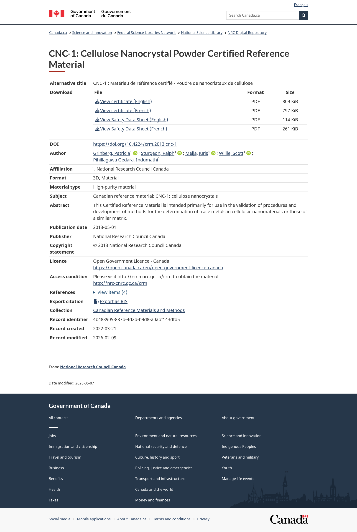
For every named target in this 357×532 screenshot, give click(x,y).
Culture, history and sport (157, 457)
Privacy (203, 519)
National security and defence (161, 446)
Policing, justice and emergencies (164, 467)
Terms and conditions (172, 519)
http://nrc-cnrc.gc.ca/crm (120, 283)
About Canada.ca (131, 519)
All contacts (59, 417)
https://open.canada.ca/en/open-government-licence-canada (158, 268)
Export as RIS (111, 301)
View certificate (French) (123, 110)
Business (56, 467)
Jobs (52, 435)
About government (238, 417)
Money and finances (152, 500)
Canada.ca (58, 32)
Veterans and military (240, 457)
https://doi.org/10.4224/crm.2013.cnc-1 (135, 144)
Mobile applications (94, 519)
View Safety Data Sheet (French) (131, 129)
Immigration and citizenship (73, 446)
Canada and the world (154, 489)
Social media (59, 519)
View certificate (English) (123, 101)
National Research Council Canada (93, 366)
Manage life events (238, 478)
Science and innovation (92, 32)
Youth (227, 467)
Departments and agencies (158, 417)
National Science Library (201, 32)
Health (54, 489)
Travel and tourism (65, 457)
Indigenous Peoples (239, 446)
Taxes (53, 500)
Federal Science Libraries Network (146, 32)
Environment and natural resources (166, 435)
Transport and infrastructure (160, 478)
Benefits (56, 478)
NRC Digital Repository (247, 32)
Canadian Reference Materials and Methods (139, 310)
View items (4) (112, 292)
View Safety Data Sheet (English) (131, 120)
